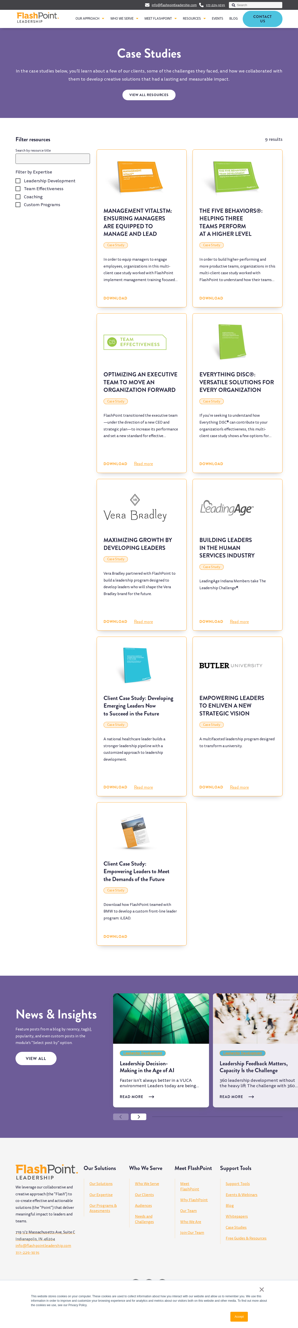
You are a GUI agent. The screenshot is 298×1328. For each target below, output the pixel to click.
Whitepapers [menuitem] (237, 1216)
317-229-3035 (215, 5)
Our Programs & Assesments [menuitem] (103, 1208)
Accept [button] (239, 1316)
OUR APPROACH (87, 18)
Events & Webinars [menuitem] (241, 1195)
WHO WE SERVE (122, 18)
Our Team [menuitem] (188, 1211)
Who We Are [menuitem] (190, 1222)
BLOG (233, 18)
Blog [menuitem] (230, 1205)
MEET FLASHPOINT (158, 18)
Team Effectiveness (43, 189)
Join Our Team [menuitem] (192, 1232)
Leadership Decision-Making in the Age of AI (147, 1066)
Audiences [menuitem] (143, 1205)
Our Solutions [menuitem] (101, 1183)
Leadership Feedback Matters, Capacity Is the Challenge (254, 1066)
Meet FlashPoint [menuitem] (189, 1186)
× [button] (262, 1289)
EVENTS (217, 18)
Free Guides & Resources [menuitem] (246, 1238)
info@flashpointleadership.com (174, 5)
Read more (143, 463)
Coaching (33, 197)
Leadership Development (49, 181)
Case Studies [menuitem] (236, 1227)
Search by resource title (33, 150)
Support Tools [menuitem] (238, 1183)
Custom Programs (42, 205)
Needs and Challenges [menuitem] (144, 1219)
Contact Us (262, 19)
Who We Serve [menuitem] (147, 1183)
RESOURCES (192, 18)
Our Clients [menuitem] (144, 1195)
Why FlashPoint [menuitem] (194, 1200)
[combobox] (255, 5)
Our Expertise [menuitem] (101, 1195)
